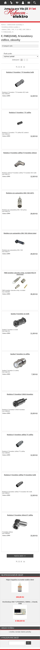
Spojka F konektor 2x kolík (20, 314)
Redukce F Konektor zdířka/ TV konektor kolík (20, 475)
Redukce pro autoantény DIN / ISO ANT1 (20, 193)
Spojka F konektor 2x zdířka (20, 354)
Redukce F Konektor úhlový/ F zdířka (20, 515)
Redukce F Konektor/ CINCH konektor (20, 394)
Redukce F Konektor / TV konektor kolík (20, 72)
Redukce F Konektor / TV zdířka (20, 112)
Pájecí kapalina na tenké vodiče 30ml (20, 580)
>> (24, 67)
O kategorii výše (7, 46)
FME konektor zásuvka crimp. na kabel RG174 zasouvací (20, 273)
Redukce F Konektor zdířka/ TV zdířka (20, 435)
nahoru (36, 646)
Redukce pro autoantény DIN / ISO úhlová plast (20, 233)
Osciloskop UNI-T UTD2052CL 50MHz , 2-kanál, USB (20, 602)
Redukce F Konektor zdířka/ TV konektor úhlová (20, 153)
